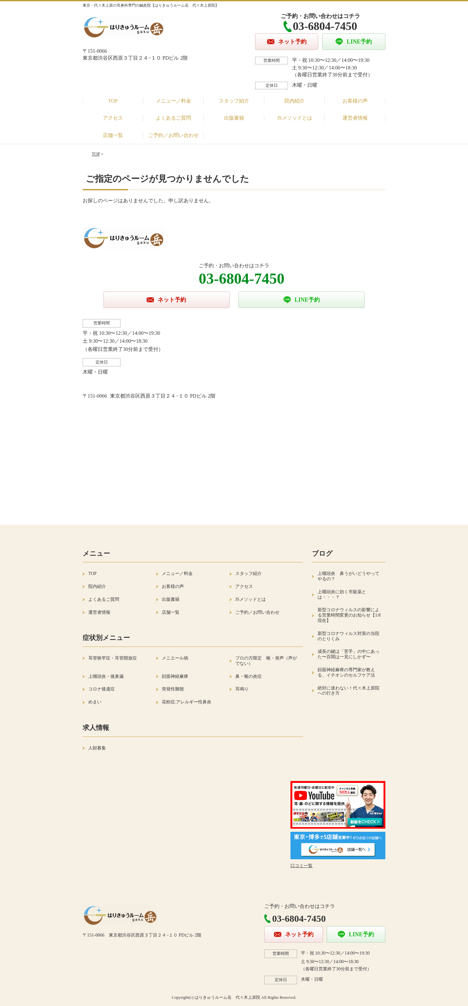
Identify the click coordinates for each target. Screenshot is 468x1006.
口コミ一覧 (301, 865)
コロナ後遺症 (101, 689)
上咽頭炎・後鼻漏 (106, 676)
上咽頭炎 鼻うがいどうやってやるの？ (348, 576)
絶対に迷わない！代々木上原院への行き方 (348, 691)
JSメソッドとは (294, 118)
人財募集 (97, 748)
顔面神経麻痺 (175, 676)
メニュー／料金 (173, 101)
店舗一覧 (113, 135)
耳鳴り (242, 689)
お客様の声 (355, 101)
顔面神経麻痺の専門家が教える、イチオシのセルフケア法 (346, 672)
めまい (95, 702)
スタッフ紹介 (234, 101)
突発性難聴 (173, 689)
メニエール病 (175, 658)
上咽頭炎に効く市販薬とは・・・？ (342, 594)
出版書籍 (234, 118)
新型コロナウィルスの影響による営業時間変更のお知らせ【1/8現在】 (349, 615)
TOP (113, 101)
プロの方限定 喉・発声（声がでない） (266, 661)
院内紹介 (294, 101)
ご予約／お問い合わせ (173, 135)
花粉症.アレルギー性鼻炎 (187, 702)
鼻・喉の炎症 (248, 676)
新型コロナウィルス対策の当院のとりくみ (348, 636)
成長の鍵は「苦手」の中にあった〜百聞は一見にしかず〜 (348, 654)
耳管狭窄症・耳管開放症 (112, 658)
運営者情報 (355, 118)
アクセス (113, 118)
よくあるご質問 (173, 118)
